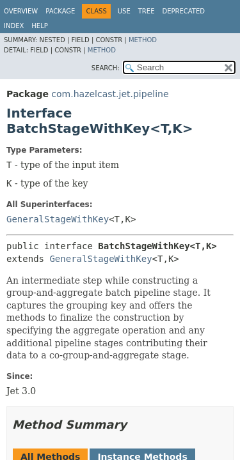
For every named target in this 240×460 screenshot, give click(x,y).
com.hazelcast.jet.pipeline (109, 94)
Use (124, 11)
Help (39, 25)
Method (143, 39)
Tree (146, 11)
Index (14, 25)
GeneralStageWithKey (57, 219)
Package (60, 11)
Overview (21, 11)
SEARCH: (106, 68)
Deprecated (183, 11)
